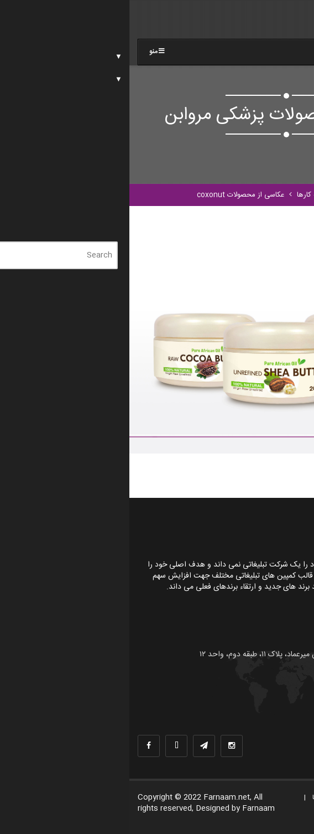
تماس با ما (286, 812)
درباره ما (238, 797)
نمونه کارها (183, 195)
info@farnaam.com (254, 707)
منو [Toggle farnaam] (28, 51)
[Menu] (283, 23)
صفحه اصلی (229, 195)
